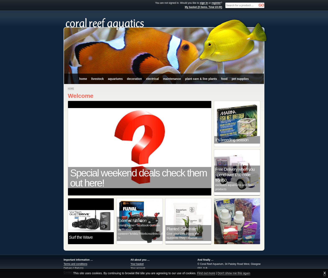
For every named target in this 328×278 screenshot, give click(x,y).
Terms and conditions (75, 264)
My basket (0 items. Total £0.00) (203, 7)
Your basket (137, 264)
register (216, 2)
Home (71, 88)
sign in (204, 2)
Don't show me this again (234, 273)
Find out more (206, 273)
